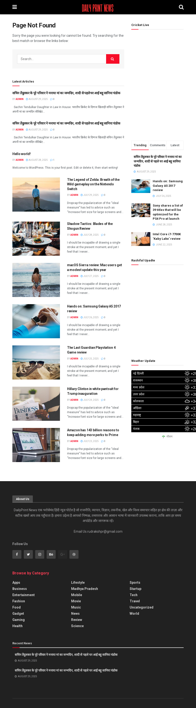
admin (20, 99)
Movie (76, 601)
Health (17, 626)
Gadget (18, 613)
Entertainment (23, 595)
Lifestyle (78, 582)
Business (19, 589)
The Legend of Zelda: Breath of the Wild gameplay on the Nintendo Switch (93, 184)
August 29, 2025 (37, 99)
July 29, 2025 (90, 195)
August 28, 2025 (37, 160)
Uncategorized (141, 607)
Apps (16, 582)
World (134, 613)
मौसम (169, 436)
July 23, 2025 (90, 441)
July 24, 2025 (90, 400)
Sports (135, 582)
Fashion (18, 601)
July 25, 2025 (90, 358)
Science (77, 626)
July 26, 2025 (90, 317)
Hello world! (21, 154)
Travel (135, 601)
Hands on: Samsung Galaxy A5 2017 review (168, 185)
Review (76, 620)
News (75, 613)
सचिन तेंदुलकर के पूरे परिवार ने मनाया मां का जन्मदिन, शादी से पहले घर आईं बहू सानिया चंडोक (66, 93)
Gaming (18, 620)
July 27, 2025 (90, 276)
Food (16, 607)
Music (76, 607)
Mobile (76, 595)
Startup (135, 589)
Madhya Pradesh (84, 589)
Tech (133, 595)
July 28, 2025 (90, 235)
